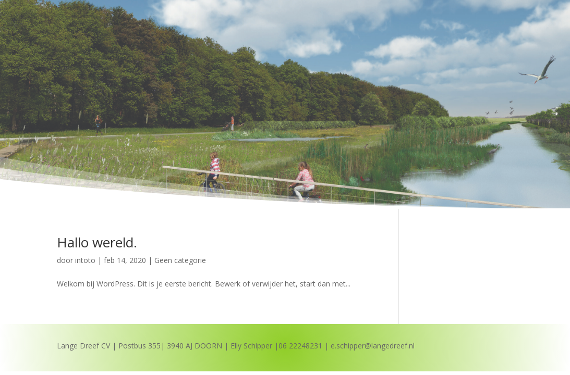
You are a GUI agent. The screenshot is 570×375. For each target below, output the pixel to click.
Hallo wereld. (97, 242)
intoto (85, 260)
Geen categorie (180, 260)
